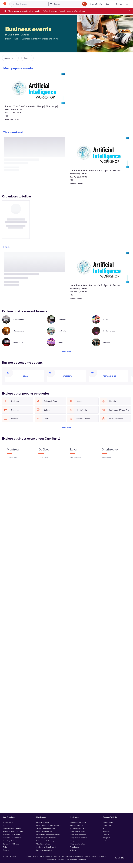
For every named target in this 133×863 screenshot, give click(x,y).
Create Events (8, 822)
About (28, 856)
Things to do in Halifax (77, 844)
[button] (10, 58)
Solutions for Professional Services (48, 834)
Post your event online (44, 850)
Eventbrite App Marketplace (12, 838)
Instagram (106, 838)
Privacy (101, 856)
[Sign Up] (119, 3)
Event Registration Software (12, 841)
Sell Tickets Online (42, 822)
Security (69, 856)
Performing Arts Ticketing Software (48, 825)
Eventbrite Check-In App (11, 834)
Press (55, 856)
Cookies (61, 859)
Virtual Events (74, 847)
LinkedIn (106, 834)
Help (40, 856)
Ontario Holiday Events (77, 825)
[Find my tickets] (95, 3)
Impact (61, 856)
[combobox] (67, 4)
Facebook (106, 831)
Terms (94, 856)
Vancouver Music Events (78, 828)
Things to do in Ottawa (77, 831)
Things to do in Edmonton (78, 838)
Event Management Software (46, 838)
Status (87, 856)
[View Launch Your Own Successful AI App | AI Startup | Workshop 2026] (34, 88)
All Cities (73, 850)
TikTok (105, 841)
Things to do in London (77, 841)
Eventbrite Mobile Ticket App (13, 831)
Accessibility (51, 859)
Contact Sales (107, 825)
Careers (47, 856)
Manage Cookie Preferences (76, 859)
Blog (34, 856)
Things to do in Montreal (78, 834)
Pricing (5, 825)
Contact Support (108, 822)
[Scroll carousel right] (13, 133)
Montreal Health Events (78, 822)
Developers (79, 856)
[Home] (4, 3)
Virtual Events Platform (44, 844)
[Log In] (108, 3)
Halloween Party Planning (45, 841)
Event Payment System (44, 831)
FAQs (5, 847)
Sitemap (6, 850)
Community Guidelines (11, 844)
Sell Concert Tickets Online (45, 828)
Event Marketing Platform (12, 828)
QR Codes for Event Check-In (46, 847)
